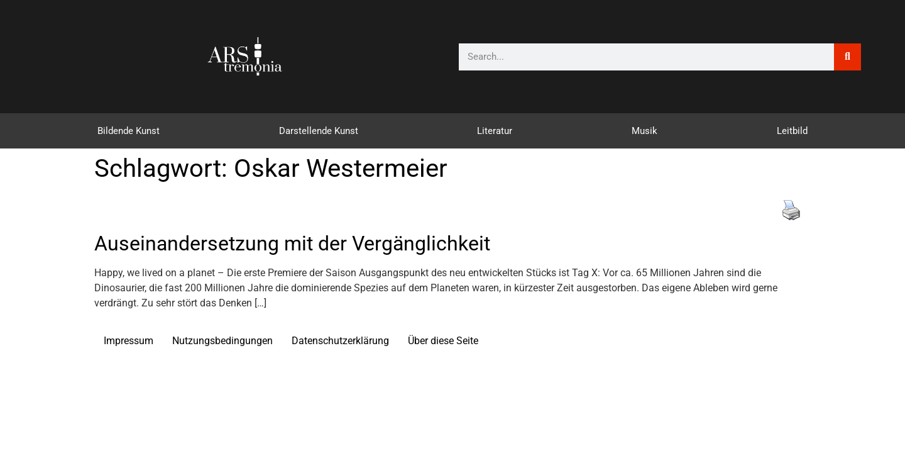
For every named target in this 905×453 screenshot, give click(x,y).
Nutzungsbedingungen (222, 341)
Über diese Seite (443, 341)
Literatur (494, 131)
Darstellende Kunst (318, 131)
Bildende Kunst (128, 131)
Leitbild (792, 131)
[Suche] (847, 56)
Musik (644, 131)
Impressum (128, 341)
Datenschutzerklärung (340, 341)
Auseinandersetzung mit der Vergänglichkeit (292, 243)
